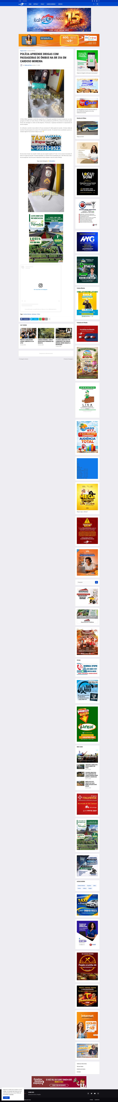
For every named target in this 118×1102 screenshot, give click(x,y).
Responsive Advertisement (46, 353)
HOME (20, 1)
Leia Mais (11, 1094)
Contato (79, 1071)
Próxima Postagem (68, 359)
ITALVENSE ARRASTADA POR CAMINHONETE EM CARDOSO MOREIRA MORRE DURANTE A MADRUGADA (63, 342)
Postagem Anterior (23, 359)
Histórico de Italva (81, 1069)
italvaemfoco (52, 161)
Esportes (89, 885)
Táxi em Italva (80, 1066)
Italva (94, 885)
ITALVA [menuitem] (42, 4)
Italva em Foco (27, 1099)
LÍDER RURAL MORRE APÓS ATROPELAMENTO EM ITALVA (91, 766)
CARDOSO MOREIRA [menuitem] (51, 4)
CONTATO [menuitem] (60, 4)
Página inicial (23, 50)
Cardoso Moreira (31, 50)
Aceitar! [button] (6, 1097)
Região (90, 888)
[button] (93, 4)
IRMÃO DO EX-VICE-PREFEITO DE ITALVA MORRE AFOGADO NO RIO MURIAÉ (91, 784)
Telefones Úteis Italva (82, 1063)
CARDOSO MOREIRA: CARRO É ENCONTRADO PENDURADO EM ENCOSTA (45, 341)
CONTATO (25, 1)
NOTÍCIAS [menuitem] (35, 4)
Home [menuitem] (30, 4)
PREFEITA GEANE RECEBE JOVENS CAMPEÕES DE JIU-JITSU (27, 341)
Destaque (34, 314)
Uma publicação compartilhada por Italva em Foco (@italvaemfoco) (40, 309)
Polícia (38, 314)
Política (84, 888)
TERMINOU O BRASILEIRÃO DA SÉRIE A (87, 758)
